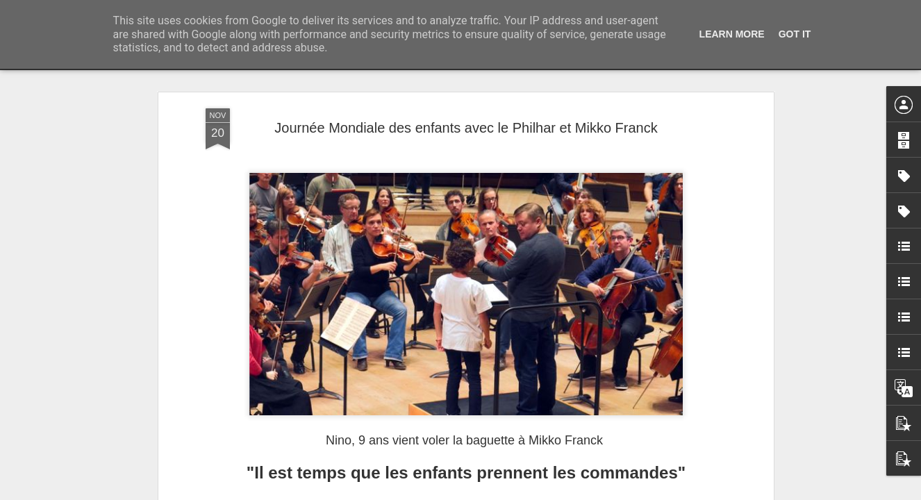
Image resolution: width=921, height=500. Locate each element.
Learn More (732, 34)
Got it (795, 34)
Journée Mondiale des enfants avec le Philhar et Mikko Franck (465, 127)
